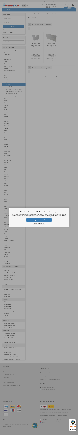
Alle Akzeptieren (46, 220)
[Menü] (75, 420)
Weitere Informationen (39, 223)
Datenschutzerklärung (48, 217)
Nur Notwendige (32, 220)
